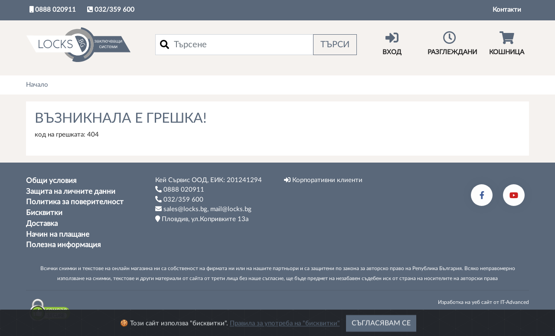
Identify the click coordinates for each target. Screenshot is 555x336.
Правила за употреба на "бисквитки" (285, 326)
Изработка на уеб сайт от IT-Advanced (483, 302)
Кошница (507, 43)
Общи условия (51, 180)
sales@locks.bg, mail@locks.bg (203, 209)
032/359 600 (110, 9)
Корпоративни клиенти (323, 179)
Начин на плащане (57, 234)
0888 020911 (52, 9)
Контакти (507, 10)
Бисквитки (44, 212)
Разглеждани (452, 43)
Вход (392, 43)
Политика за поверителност (75, 202)
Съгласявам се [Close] (381, 326)
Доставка (42, 223)
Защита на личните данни (70, 191)
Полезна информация (63, 244)
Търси (334, 44)
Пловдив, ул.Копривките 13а (201, 218)
